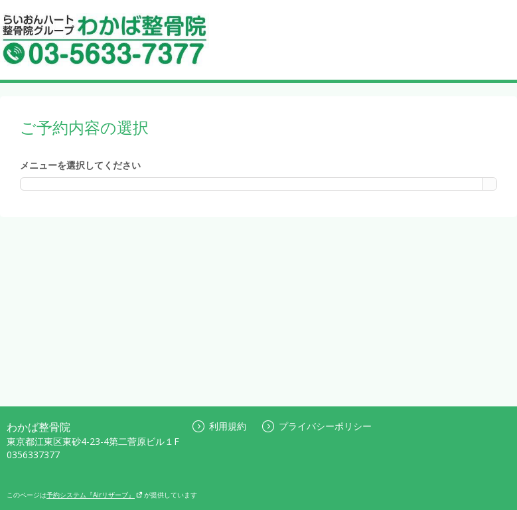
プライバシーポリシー (317, 426)
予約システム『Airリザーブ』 (94, 494)
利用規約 (219, 426)
